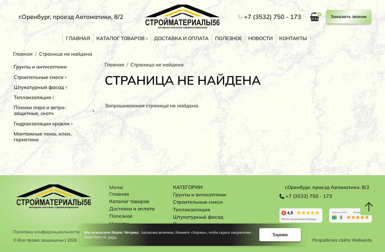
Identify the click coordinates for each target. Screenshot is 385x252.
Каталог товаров (120, 38)
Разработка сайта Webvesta (342, 240)
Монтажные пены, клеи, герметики (42, 137)
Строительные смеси (38, 77)
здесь (112, 237)
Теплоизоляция (32, 97)
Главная (78, 38)
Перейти (300, 215)
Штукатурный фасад (39, 87)
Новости (260, 38)
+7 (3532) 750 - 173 (272, 16)
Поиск (369, 39)
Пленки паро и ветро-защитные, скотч (40, 110)
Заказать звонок (349, 16)
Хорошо (280, 234)
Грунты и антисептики (40, 67)
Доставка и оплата (181, 38)
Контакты (293, 38)
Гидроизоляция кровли (42, 123)
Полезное (228, 38)
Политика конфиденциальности (46, 232)
